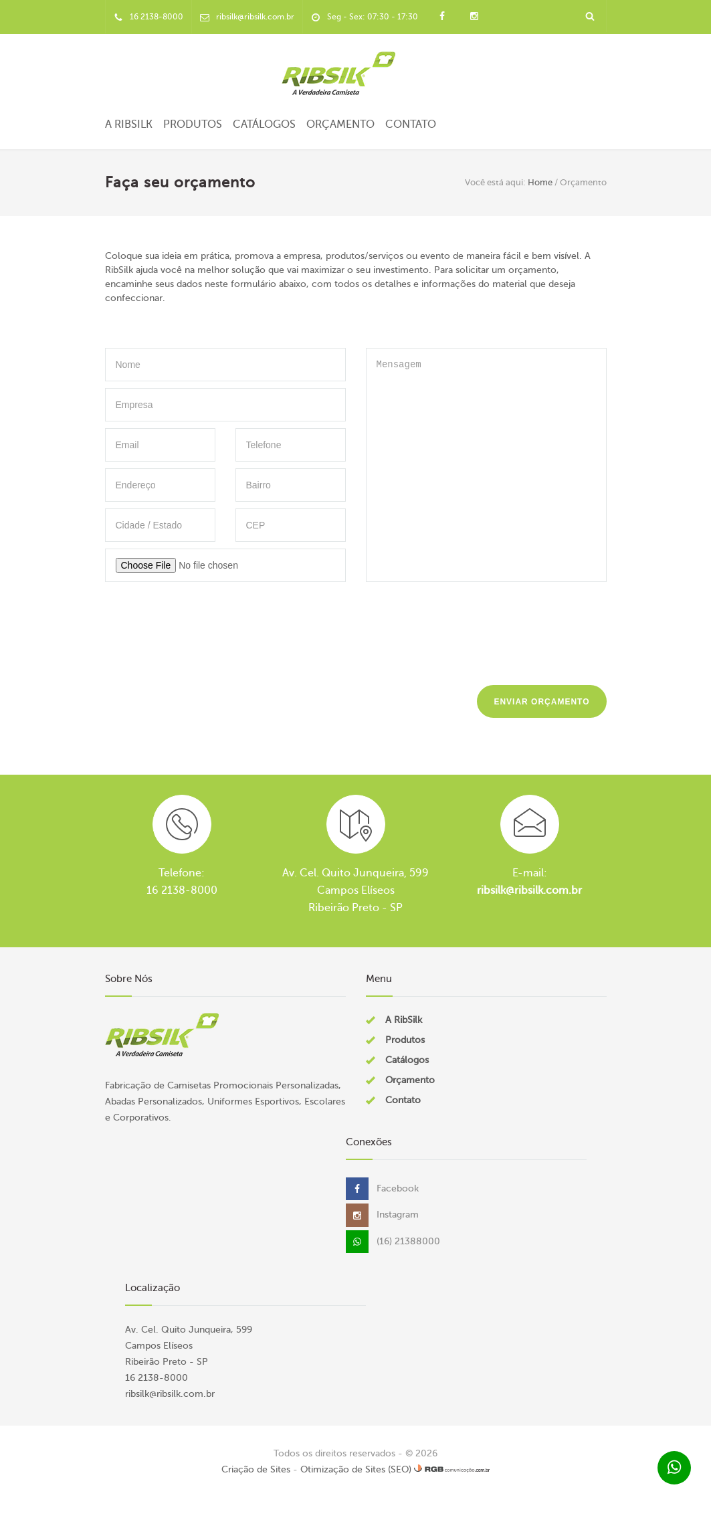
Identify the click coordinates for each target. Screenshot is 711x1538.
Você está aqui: (495, 182)
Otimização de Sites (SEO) (355, 1469)
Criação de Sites (255, 1469)
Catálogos (264, 124)
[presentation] (505, 630)
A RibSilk (129, 124)
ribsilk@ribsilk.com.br (529, 890)
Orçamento (340, 124)
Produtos (192, 124)
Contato (410, 124)
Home (540, 182)
